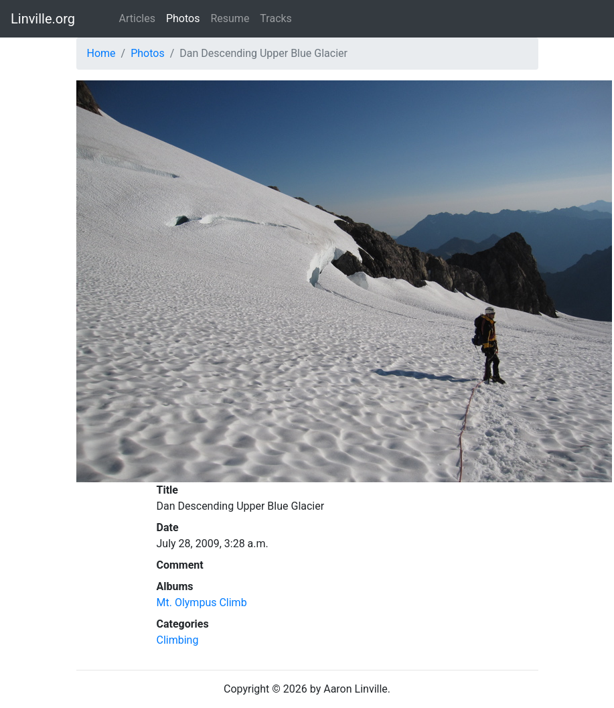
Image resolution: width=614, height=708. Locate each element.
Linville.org (43, 19)
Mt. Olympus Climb (202, 602)
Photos (183, 18)
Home (101, 53)
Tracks (276, 18)
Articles (137, 18)
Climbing (178, 640)
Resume (229, 18)
